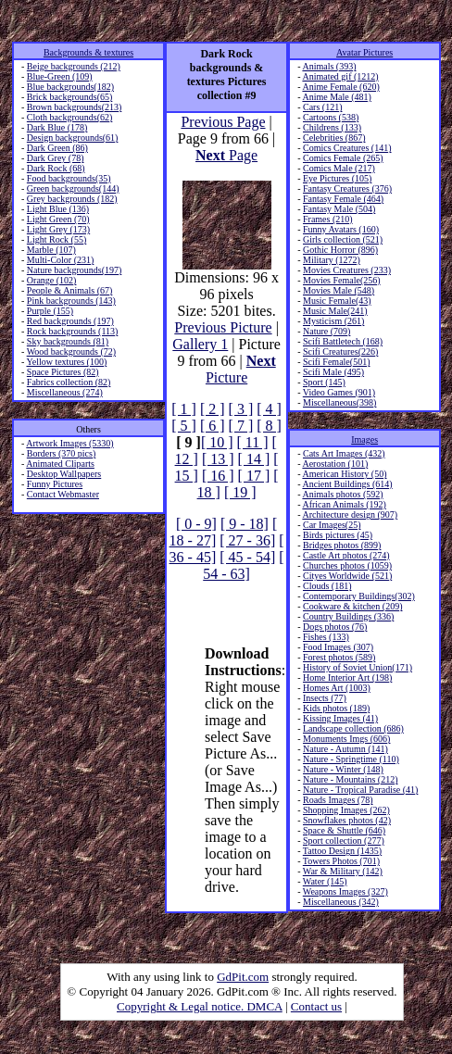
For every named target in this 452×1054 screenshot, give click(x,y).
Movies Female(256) (342, 280)
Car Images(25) (331, 525)
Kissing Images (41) (340, 718)
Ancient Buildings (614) (347, 484)
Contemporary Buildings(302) (359, 596)
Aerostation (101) (335, 463)
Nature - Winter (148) (343, 769)
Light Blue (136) (58, 209)
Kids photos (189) (336, 708)
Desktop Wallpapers (64, 474)
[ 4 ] (269, 409)
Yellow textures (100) (66, 362)
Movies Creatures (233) (347, 270)
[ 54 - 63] (243, 565)
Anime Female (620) (340, 87)
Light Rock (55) (56, 239)
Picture (241, 369)
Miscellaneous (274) (65, 392)
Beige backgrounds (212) (73, 66)
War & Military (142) (343, 871)
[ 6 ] (212, 425)
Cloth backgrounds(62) (70, 117)
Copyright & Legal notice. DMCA (199, 1006)
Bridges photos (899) (342, 545)
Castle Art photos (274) (346, 555)
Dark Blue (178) (57, 127)
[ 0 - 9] (196, 524)
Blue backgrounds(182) (70, 87)
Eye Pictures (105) (337, 178)
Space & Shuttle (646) (344, 830)
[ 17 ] (254, 475)
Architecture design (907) (349, 514)
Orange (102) (52, 280)
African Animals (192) (344, 504)
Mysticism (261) (333, 321)
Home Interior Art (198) (347, 677)
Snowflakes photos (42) (347, 820)
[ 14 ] (254, 459)
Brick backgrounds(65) (69, 97)
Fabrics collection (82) (69, 382)
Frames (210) (328, 219)
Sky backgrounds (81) (67, 341)
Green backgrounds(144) (73, 188)
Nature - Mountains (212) (350, 779)
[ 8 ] (269, 425)
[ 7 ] (241, 425)
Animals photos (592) (342, 494)
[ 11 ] (253, 442)
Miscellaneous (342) (341, 902)
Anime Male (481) (336, 97)
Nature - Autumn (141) (345, 749)
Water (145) (325, 881)
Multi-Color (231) (60, 260)
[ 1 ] (183, 409)
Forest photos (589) (339, 657)
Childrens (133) (332, 127)
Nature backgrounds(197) (74, 270)
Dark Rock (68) (56, 168)
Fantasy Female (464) (343, 199)
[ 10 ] (217, 442)
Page (226, 155)
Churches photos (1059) (347, 565)
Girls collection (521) (343, 239)
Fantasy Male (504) (339, 209)
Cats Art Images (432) (344, 453)
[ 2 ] (212, 409)
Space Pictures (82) (63, 372)
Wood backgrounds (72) (71, 351)
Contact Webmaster (63, 494)
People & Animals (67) (70, 290)
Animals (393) (329, 66)
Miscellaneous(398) (339, 402)
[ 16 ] (218, 475)
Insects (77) (324, 698)
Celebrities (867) (334, 137)
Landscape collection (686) (353, 728)
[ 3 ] (241, 409)
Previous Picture (222, 327)
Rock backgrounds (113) (73, 331)
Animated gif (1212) (340, 76)
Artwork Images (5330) (69, 443)
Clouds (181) (327, 586)
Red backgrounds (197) (70, 321)
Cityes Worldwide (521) (347, 576)
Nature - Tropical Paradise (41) (360, 789)
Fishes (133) (326, 637)
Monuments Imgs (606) (346, 739)
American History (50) (344, 474)
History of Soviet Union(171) (357, 667)
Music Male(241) (335, 311)
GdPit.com (243, 977)
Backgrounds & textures (88, 52)
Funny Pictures (54, 484)
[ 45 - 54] (247, 557)
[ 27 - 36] (247, 540)
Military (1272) (331, 260)
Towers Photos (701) (341, 861)
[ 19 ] (240, 492)
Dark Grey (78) (55, 158)
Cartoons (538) (330, 117)
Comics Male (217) (339, 168)
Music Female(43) (337, 300)
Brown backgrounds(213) (74, 107)
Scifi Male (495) (333, 372)
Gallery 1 (200, 344)
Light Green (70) (58, 219)
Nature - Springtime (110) (351, 759)
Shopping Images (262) (346, 810)
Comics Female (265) (343, 158)
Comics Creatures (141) (347, 148)
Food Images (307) (338, 647)
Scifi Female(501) (336, 362)
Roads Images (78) (338, 800)
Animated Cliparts (60, 463)
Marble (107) (51, 250)
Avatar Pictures (364, 52)
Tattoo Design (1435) (342, 851)
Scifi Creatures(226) (340, 351)
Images (364, 439)
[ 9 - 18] (244, 524)
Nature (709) (326, 331)
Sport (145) (324, 382)
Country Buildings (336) (348, 616)
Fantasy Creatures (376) (347, 188)
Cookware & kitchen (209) (352, 606)
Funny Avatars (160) (341, 229)
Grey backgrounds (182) (72, 199)
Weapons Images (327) (345, 891)
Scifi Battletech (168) (343, 341)
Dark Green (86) (57, 148)
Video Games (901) (339, 392)
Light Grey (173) (58, 229)
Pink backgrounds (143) (71, 300)
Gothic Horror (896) (340, 250)
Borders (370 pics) (61, 453)
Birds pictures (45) (337, 535)
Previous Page (223, 122)
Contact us (316, 1006)
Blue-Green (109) (60, 76)
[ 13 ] (218, 459)
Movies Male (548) (338, 290)
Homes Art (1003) (336, 688)
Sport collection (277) (343, 840)
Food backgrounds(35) (69, 178)
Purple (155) (50, 311)
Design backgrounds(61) (73, 137)
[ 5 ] (183, 425)
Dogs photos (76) (335, 626)
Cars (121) (323, 107)
